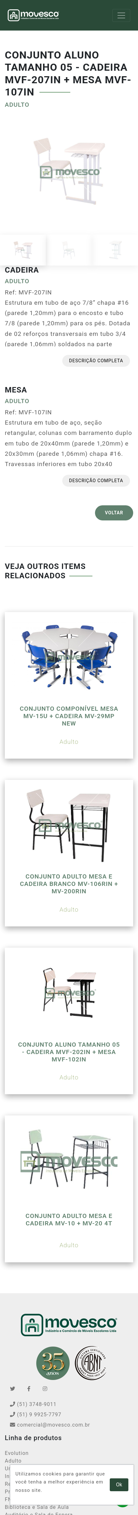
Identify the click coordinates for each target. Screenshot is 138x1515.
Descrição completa (96, 360)
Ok (119, 1485)
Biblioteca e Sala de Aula (37, 1507)
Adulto (13, 1461)
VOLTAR (114, 512)
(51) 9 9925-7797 (35, 1414)
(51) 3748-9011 (33, 1404)
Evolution (17, 1453)
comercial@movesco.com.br (50, 1425)
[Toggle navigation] (121, 15)
